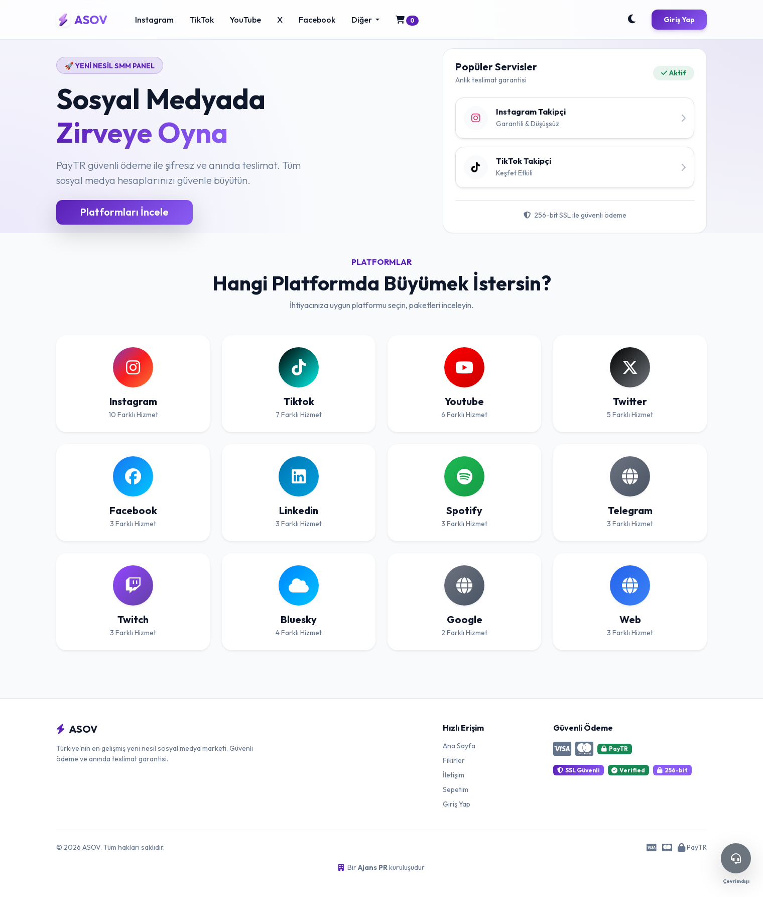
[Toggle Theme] (632, 20)
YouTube (245, 20)
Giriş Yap (679, 19)
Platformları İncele (124, 212)
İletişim (453, 774)
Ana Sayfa (459, 745)
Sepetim (455, 789)
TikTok (202, 20)
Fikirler (454, 760)
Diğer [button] (362, 20)
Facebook (317, 20)
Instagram (154, 20)
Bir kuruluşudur (381, 867)
